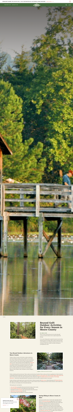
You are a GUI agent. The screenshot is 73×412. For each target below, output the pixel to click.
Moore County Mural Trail (42, 375)
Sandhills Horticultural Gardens (47, 376)
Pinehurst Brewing (58, 380)
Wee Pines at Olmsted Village (16, 391)
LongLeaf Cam (15, 4)
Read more (49, 1)
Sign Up (5, 405)
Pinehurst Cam (7, 4)
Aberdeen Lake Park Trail (45, 410)
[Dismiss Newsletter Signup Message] (18, 399)
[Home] (36, 4)
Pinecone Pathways (46, 401)
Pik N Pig (20, 389)
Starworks (41, 405)
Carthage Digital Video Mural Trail (56, 375)
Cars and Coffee (14, 387)
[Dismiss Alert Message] (70, 1)
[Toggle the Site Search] (66, 4)
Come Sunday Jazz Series (16, 388)
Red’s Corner (43, 380)
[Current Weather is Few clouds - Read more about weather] (62, 4)
